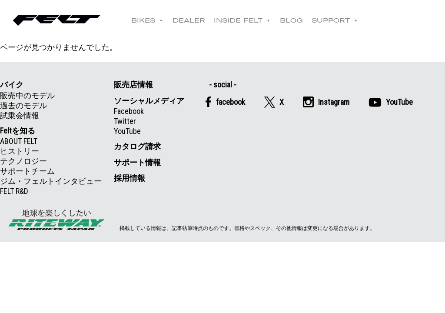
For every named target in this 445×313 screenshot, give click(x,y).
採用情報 (129, 178)
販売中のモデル (27, 95)
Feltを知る (17, 130)
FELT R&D (14, 191)
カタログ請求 (137, 146)
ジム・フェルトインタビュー (51, 181)
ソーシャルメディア (149, 100)
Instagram (326, 102)
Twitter (125, 121)
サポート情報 (137, 162)
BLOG (291, 20)
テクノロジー (23, 161)
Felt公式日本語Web (56, 20)
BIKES (147, 20)
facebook (225, 102)
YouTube (127, 131)
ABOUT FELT (18, 141)
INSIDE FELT (242, 20)
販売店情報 (133, 84)
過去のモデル (23, 105)
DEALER (189, 20)
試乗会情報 (19, 115)
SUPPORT (335, 20)
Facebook (129, 111)
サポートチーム (27, 171)
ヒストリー (19, 151)
